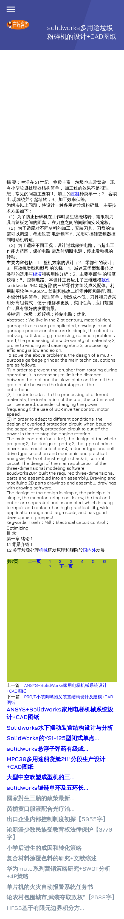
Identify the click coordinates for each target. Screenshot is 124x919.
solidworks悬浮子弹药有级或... (47, 748)
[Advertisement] (62, 118)
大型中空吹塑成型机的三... (41, 777)
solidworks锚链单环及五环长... (47, 787)
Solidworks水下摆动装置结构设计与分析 (60, 727)
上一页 (34, 561)
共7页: (13, 561)
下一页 (66, 566)
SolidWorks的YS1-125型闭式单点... (53, 738)
